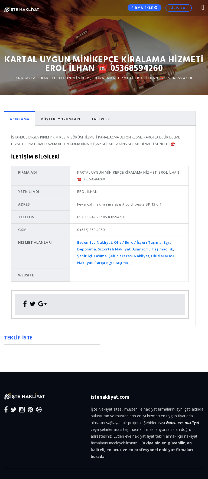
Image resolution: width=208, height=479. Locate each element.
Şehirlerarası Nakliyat (129, 255)
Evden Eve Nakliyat (94, 242)
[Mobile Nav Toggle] (203, 7)
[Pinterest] (30, 409)
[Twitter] (14, 409)
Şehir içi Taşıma (92, 255)
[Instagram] (22, 409)
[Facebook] (6, 409)
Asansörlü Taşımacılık (152, 249)
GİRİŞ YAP (178, 8)
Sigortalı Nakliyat (114, 249)
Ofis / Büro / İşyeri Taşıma (138, 242)
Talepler (100, 119)
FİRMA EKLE (144, 7)
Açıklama (20, 119)
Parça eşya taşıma (112, 262)
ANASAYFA (25, 77)
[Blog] (39, 409)
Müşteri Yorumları (60, 119)
